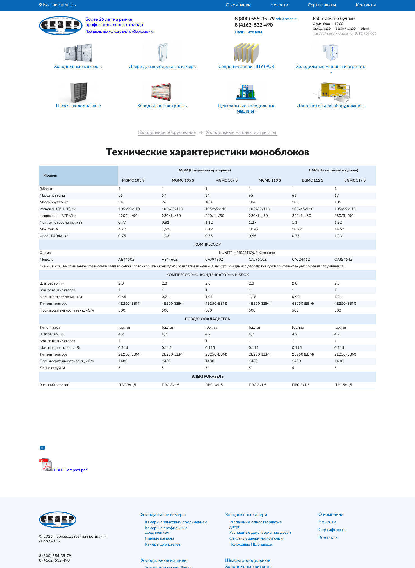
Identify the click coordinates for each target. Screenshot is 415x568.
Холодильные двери (246, 461)
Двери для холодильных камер (161, 66)
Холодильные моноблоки (168, 514)
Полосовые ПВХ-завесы (251, 491)
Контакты (366, 5)
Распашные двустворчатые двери (260, 479)
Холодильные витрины (161, 106)
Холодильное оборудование (167, 132)
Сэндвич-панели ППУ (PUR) (246, 66)
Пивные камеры (159, 485)
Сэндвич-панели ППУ (247, 519)
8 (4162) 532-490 (254, 25)
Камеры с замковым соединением (176, 468)
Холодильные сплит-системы (172, 520)
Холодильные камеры (76, 66)
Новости (279, 5)
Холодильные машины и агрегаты (331, 66)
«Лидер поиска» (355, 542)
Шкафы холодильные (78, 106)
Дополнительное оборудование (329, 106)
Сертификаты (322, 5)
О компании (238, 5)
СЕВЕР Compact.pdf (69, 416)
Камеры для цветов (163, 491)
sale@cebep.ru (286, 18)
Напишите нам (248, 32)
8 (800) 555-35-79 (255, 19)
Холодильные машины (164, 506)
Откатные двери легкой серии (257, 485)
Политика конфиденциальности (68, 525)
